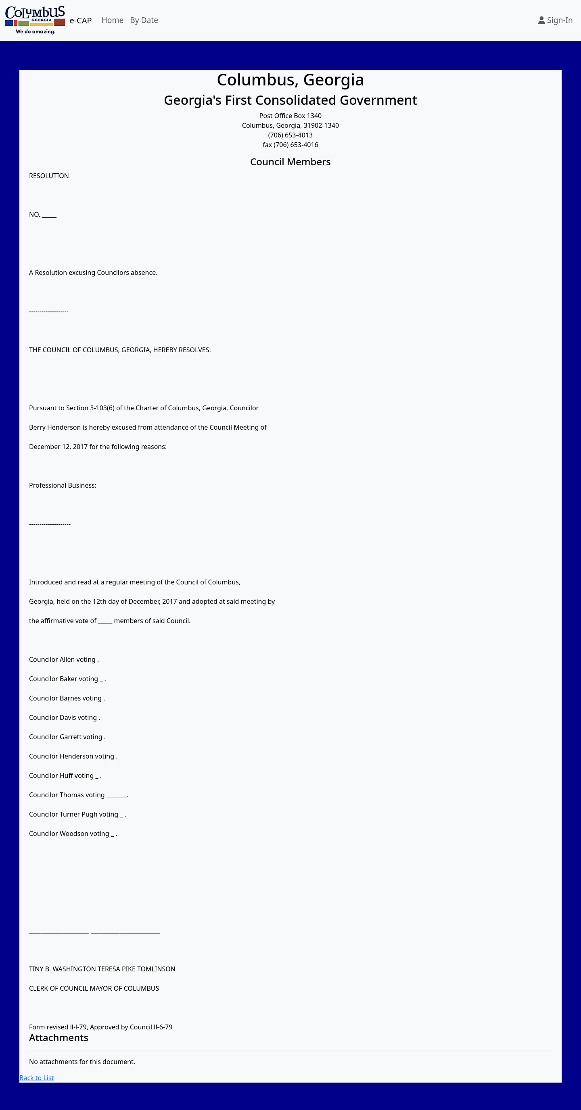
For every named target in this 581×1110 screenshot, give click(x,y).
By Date (144, 20)
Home (113, 20)
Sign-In (555, 20)
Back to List (36, 1077)
